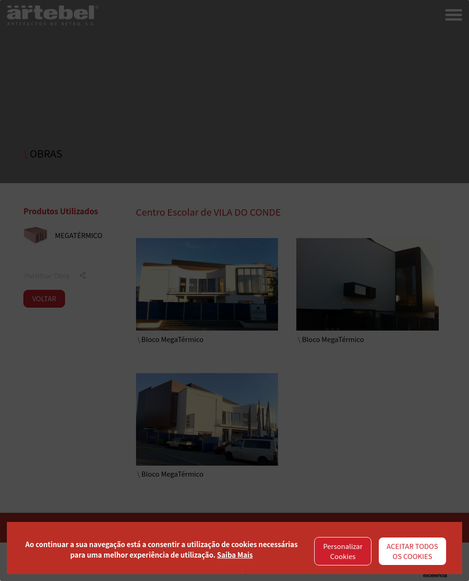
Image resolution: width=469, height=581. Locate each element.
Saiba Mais (235, 554)
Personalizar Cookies (342, 551)
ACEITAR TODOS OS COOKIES (412, 551)
